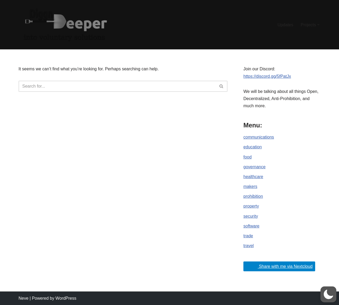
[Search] (117, 86)
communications (258, 137)
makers (250, 186)
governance (254, 167)
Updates (285, 25)
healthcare (253, 176)
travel (248, 245)
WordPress (65, 298)
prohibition (253, 196)
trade (248, 236)
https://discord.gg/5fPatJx (267, 76)
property (251, 206)
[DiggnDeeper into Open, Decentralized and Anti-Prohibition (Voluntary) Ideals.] (65, 25)
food (247, 157)
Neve (23, 298)
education (252, 147)
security (250, 216)
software (251, 226)
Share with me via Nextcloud (278, 266)
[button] (318, 25)
